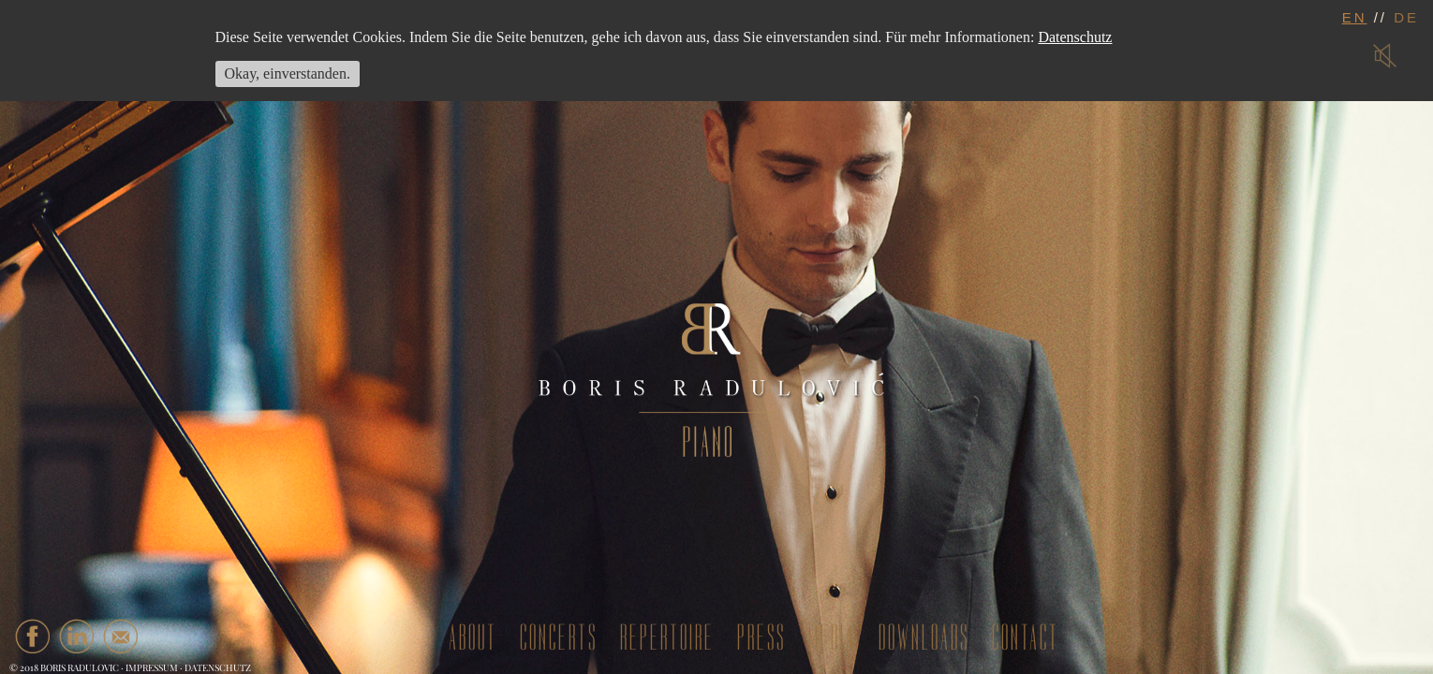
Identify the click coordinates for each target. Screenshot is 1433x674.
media (832, 638)
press (761, 638)
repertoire (667, 638)
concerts (559, 638)
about (473, 638)
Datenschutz (218, 667)
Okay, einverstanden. (287, 73)
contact (1025, 638)
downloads (924, 638)
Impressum (152, 667)
